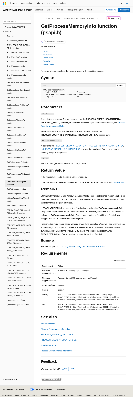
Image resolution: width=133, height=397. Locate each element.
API (58, 18)
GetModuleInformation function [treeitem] (19, 158)
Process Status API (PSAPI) (74, 18)
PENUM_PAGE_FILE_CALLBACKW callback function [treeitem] (18, 219)
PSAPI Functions (48, 345)
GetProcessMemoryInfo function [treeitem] (16, 183)
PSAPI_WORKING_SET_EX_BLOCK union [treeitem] (18, 264)
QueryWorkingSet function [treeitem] (17, 300)
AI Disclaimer (7, 395)
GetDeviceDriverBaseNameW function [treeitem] (18, 91)
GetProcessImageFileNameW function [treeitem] (18, 175)
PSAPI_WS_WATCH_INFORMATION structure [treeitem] (19, 286)
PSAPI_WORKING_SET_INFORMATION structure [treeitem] (19, 279)
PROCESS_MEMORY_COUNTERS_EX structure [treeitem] (18, 241)
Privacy (54, 395)
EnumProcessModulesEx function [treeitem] (16, 76)
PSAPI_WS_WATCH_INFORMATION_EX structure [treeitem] (19, 294)
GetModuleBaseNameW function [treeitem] (16, 136)
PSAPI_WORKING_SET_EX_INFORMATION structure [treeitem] (19, 271)
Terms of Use (91, 395)
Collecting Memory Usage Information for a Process (82, 246)
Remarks (46, 61)
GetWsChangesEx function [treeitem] (17, 194)
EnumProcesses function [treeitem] (16, 66)
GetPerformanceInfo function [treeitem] (18, 162)
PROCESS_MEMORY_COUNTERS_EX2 (61, 149)
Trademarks (103, 395)
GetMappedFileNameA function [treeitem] (15, 114)
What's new (111, 10)
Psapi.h (92, 18)
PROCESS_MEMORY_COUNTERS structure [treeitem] (18, 234)
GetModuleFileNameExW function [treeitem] (16, 151)
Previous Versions (22, 395)
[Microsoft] (4, 3)
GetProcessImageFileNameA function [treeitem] (18, 168)
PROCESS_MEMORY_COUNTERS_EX (105, 146)
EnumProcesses (48, 324)
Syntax (45, 51)
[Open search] (121, 3)
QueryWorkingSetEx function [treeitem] (18, 305)
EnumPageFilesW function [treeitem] (17, 62)
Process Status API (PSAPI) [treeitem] (15, 27)
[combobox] (17, 22)
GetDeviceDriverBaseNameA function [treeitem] (18, 84)
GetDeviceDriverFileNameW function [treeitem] (18, 106)
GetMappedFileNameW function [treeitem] (16, 121)
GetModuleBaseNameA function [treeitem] (16, 129)
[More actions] (124, 18)
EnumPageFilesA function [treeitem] (17, 57)
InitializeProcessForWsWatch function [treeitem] (18, 199)
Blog (33, 395)
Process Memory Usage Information (56, 351)
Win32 (50, 18)
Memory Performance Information (55, 329)
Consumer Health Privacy (71, 395)
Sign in (127, 3)
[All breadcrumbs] (43, 18)
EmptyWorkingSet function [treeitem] (17, 40)
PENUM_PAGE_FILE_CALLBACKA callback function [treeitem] (18, 211)
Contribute (44, 395)
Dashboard (124, 10)
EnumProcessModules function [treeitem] (19, 71)
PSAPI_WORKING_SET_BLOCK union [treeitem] (18, 256)
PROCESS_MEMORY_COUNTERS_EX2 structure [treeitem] (18, 249)
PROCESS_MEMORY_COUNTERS (71, 146)
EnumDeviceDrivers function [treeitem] (18, 53)
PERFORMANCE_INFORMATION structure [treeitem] (19, 226)
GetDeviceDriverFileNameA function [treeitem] (17, 99)
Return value (48, 58)
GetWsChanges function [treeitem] (16, 189)
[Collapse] (30, 16)
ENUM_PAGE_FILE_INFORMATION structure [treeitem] (18, 46)
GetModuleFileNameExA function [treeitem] (16, 144)
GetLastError (118, 182)
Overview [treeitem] (10, 36)
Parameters (47, 55)
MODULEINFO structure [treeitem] (16, 206)
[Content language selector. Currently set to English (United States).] (14, 389)
